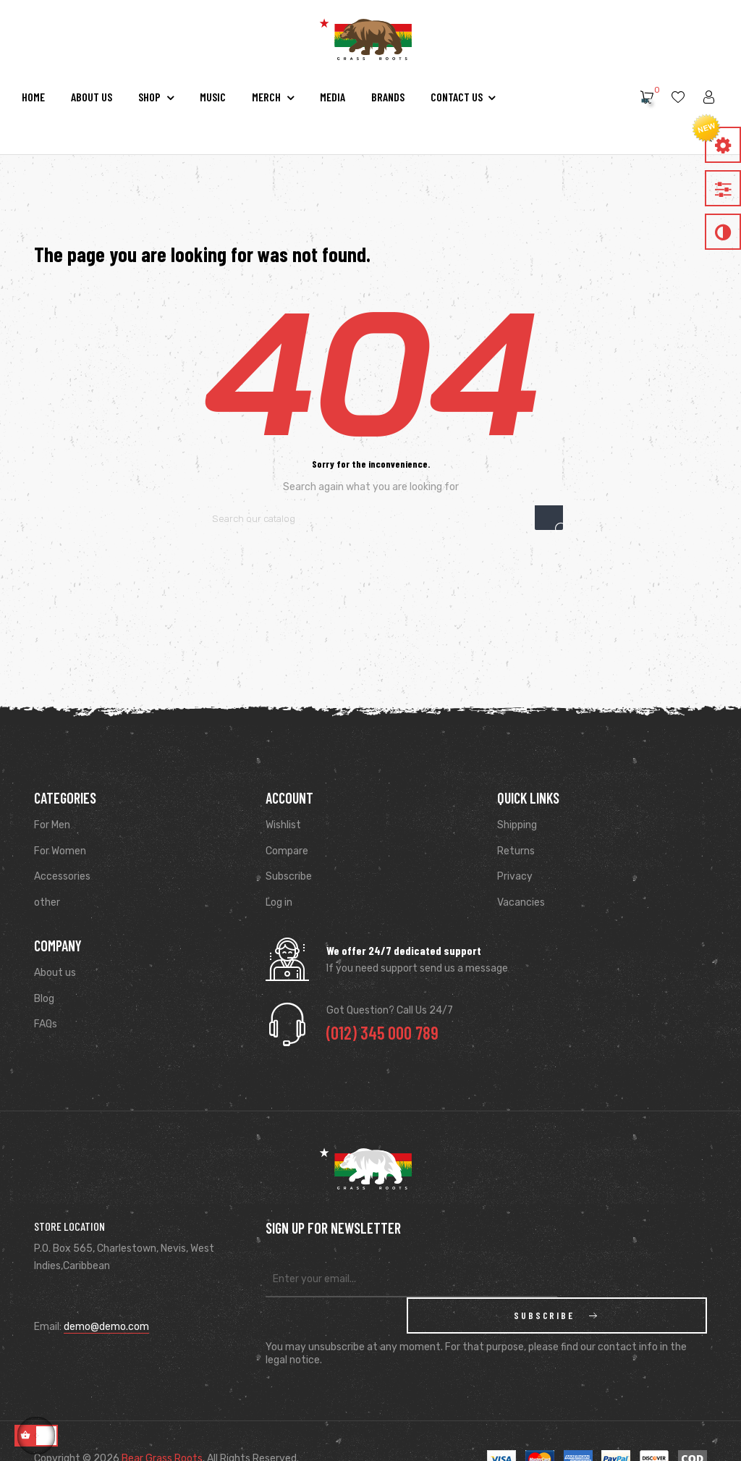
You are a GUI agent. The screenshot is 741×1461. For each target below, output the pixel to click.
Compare (287, 851)
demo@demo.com (106, 1327)
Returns (516, 851)
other (47, 902)
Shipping (517, 825)
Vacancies (521, 902)
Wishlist (283, 825)
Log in (279, 902)
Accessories (62, 876)
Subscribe (289, 876)
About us (55, 973)
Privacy (515, 876)
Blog (44, 999)
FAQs (45, 1024)
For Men (52, 825)
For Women (60, 851)
